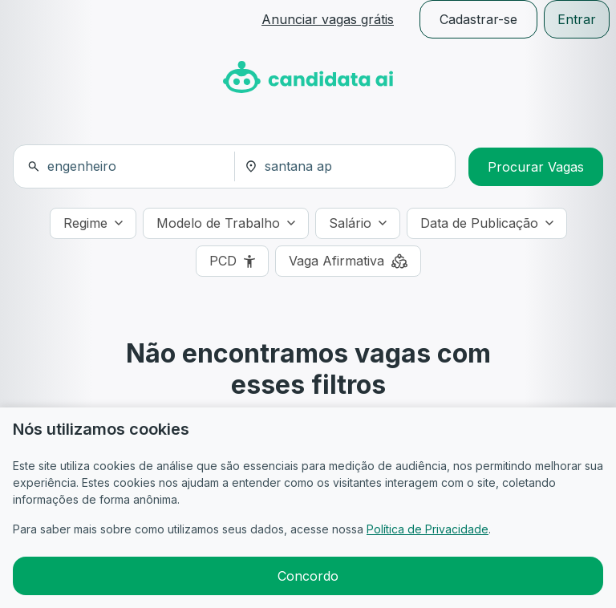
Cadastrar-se (478, 19)
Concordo (308, 576)
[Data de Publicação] (487, 223)
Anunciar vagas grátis (327, 19)
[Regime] (93, 223)
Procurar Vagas (536, 167)
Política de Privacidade (427, 529)
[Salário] (357, 223)
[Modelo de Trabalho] (226, 223)
